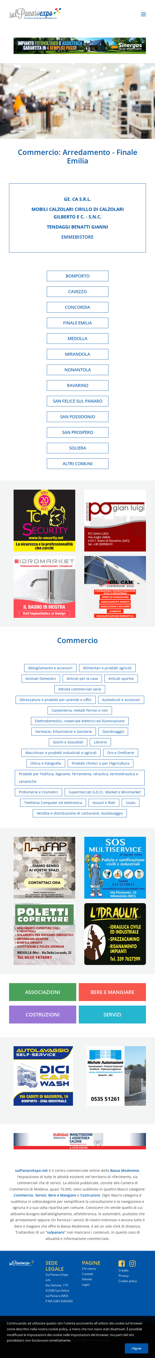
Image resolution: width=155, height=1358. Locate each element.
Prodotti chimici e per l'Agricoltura (100, 763)
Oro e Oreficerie (120, 752)
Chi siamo (89, 1268)
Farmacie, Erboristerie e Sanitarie (63, 731)
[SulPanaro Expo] (35, 14)
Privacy (124, 1275)
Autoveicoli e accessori (121, 699)
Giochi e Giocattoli (68, 742)
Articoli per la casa (82, 678)
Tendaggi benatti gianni (77, 227)
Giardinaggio (113, 731)
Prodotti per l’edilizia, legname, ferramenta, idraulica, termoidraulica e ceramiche (78, 777)
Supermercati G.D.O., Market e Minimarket (105, 792)
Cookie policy (128, 1281)
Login (86, 1284)
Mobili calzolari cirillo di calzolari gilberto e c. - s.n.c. (77, 213)
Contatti (87, 1274)
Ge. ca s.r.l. (77, 199)
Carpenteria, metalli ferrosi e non (80, 710)
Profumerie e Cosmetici (38, 792)
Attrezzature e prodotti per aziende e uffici (56, 699)
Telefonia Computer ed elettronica (53, 802)
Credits (124, 1270)
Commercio (38, 152)
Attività (87, 1279)
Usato (130, 802)
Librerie (100, 742)
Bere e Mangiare (112, 992)
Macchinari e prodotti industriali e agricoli (61, 752)
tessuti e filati (104, 802)
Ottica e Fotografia (45, 763)
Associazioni (42, 992)
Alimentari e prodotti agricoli (107, 668)
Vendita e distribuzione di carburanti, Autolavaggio (80, 813)
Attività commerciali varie (79, 689)
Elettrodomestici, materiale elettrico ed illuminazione (80, 720)
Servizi (112, 1014)
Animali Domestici (41, 678)
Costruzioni (43, 1014)
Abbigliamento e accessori (50, 668)
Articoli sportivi (121, 678)
